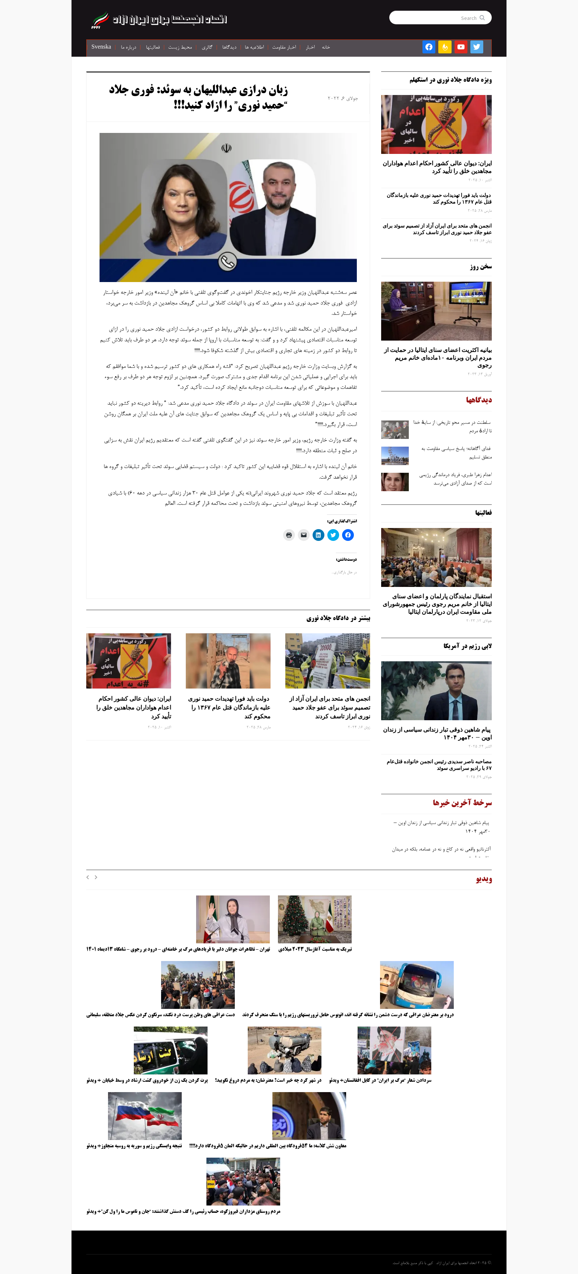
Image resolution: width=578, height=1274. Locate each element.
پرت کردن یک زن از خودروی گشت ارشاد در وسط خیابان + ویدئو (147, 1080)
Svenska (101, 48)
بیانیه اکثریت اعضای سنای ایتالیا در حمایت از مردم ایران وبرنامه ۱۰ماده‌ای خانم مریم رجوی (438, 357)
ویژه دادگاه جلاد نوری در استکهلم (451, 80)
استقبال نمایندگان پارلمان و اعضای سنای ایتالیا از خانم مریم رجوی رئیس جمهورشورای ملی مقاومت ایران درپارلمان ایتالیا (437, 603)
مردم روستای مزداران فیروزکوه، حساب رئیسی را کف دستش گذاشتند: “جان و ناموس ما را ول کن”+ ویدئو (183, 1211)
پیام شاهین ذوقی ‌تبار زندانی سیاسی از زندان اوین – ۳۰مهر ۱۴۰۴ (437, 733)
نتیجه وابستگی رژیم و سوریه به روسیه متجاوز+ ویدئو (134, 1146)
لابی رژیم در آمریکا (467, 646)
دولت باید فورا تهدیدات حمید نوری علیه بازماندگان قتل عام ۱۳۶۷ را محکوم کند (229, 707)
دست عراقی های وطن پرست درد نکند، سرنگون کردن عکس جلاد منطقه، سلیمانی (160, 1015)
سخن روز (481, 267)
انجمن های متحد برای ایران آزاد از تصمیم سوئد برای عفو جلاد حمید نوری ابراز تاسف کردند (329, 707)
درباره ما (128, 48)
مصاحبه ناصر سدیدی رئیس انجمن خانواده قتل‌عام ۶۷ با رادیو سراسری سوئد (439, 764)
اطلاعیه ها (254, 48)
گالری (207, 48)
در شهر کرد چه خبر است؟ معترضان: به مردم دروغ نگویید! (268, 1080)
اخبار (310, 48)
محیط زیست (180, 48)
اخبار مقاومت (284, 48)
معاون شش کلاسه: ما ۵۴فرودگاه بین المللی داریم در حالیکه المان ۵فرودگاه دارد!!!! (267, 1146)
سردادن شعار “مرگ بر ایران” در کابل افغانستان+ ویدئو (380, 1080)
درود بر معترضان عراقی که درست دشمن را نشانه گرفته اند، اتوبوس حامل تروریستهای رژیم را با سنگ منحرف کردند (348, 1015)
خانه (326, 48)
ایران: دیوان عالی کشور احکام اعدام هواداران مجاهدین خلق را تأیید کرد (133, 707)
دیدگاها (229, 48)
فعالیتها (153, 48)
